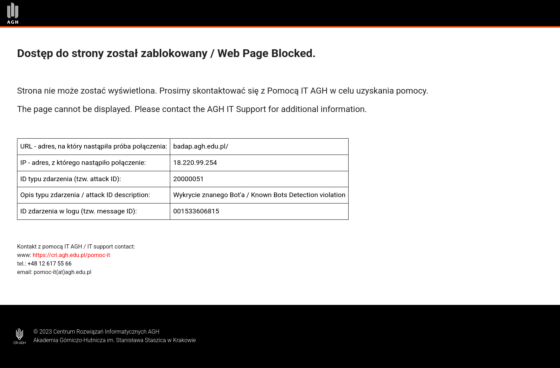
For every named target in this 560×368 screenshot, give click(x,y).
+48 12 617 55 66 (50, 263)
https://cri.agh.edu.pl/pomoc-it (71, 255)
